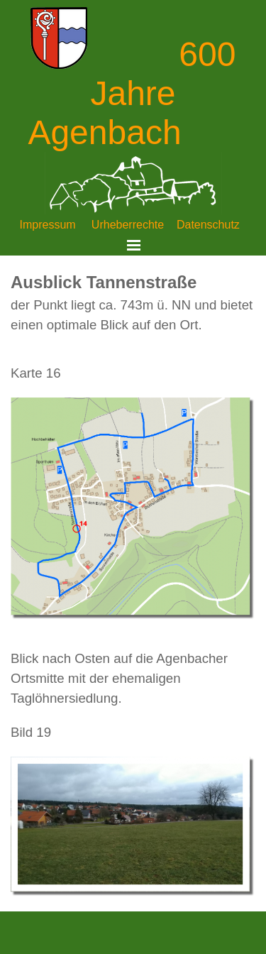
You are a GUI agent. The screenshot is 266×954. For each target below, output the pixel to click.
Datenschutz (208, 225)
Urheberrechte (128, 225)
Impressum (48, 225)
